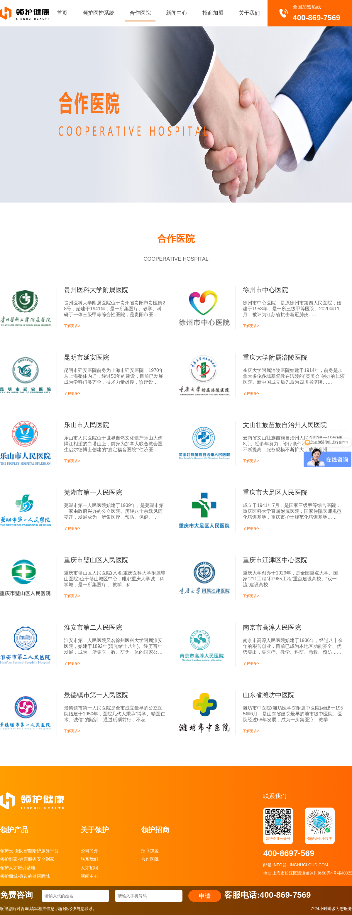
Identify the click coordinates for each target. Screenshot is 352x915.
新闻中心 (176, 13)
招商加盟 (213, 13)
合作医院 (140, 13)
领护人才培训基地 (17, 867)
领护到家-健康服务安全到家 (27, 859)
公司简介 (89, 850)
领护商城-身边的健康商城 (25, 876)
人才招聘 (89, 867)
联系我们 (89, 859)
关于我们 (249, 13)
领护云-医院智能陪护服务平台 (29, 850)
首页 (62, 13)
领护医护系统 (98, 13)
